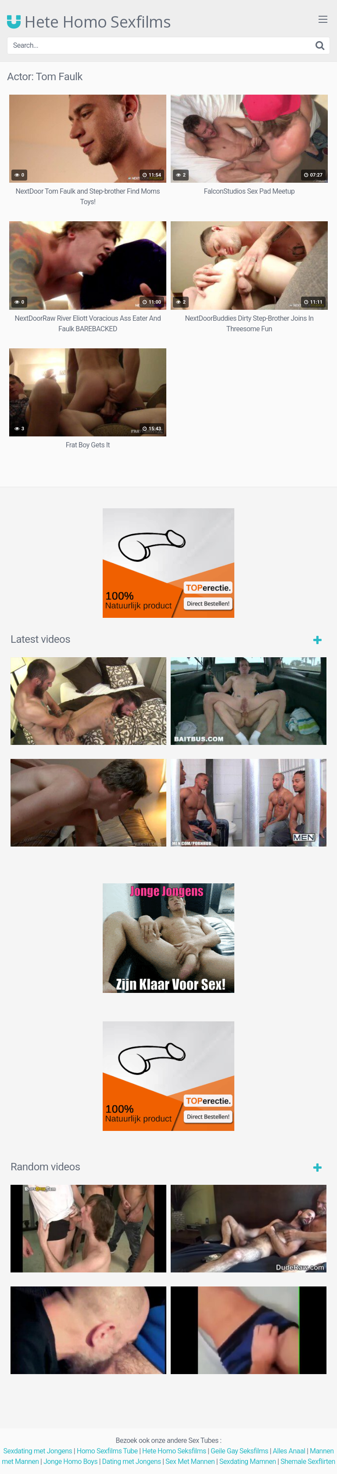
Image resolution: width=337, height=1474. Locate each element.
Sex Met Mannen (190, 1461)
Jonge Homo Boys (70, 1461)
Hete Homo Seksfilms (174, 1451)
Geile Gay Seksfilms (239, 1451)
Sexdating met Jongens (37, 1451)
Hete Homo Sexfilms (89, 22)
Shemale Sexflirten (307, 1461)
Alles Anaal (289, 1451)
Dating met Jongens (131, 1461)
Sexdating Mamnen (247, 1461)
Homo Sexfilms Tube (107, 1451)
